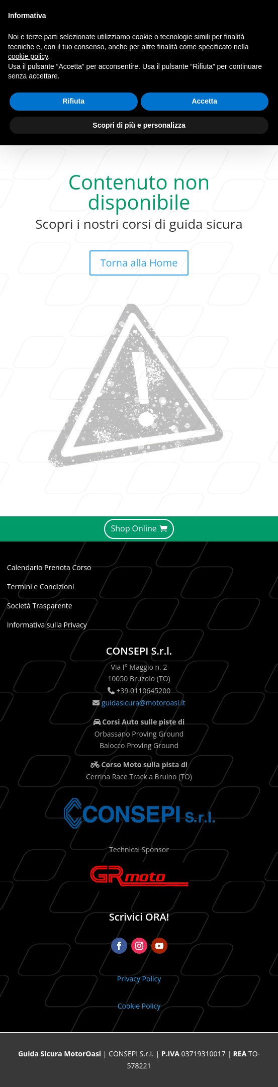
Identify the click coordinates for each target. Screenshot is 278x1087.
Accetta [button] (204, 101)
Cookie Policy (139, 1006)
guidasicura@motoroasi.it (142, 702)
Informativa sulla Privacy (47, 624)
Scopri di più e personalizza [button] (138, 125)
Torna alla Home (139, 262)
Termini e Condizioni (40, 586)
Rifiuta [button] (73, 101)
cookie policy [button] (28, 56)
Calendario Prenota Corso (49, 567)
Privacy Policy (139, 978)
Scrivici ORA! (139, 917)
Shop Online (133, 528)
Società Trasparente (39, 605)
